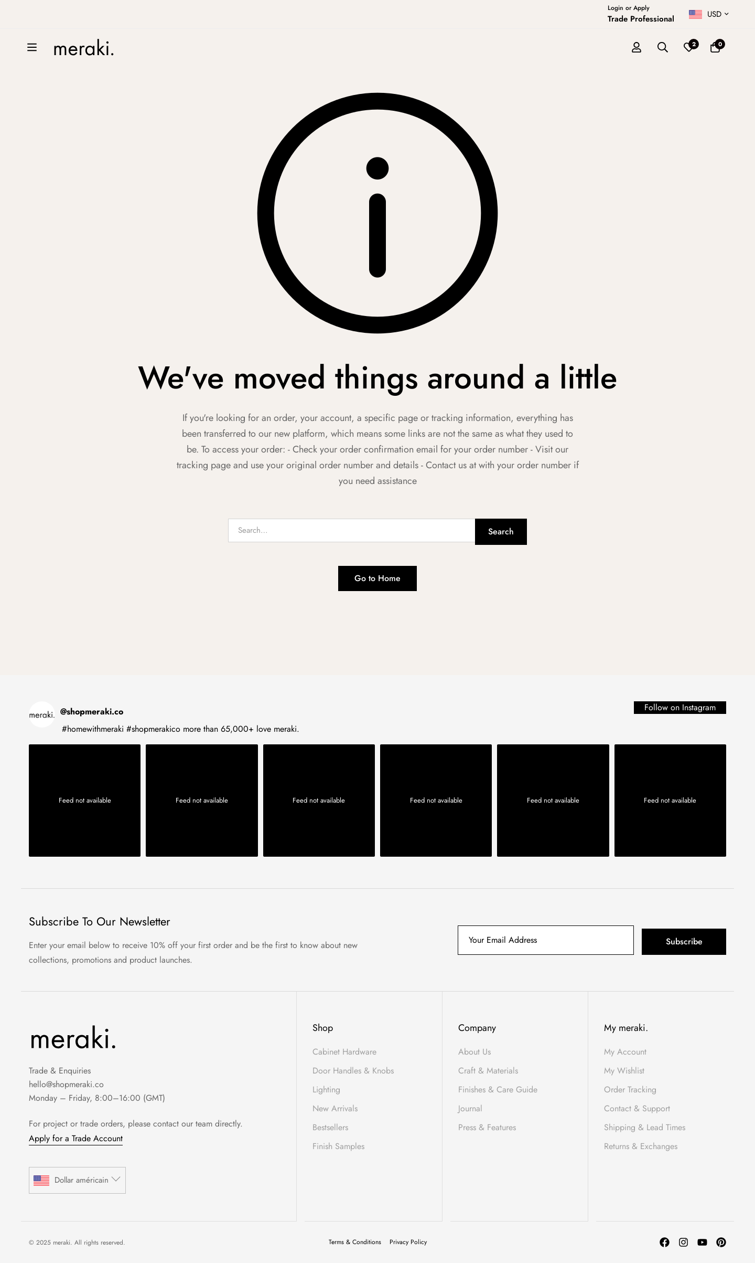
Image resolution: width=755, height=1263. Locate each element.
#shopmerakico (153, 729)
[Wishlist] (689, 48)
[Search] (663, 48)
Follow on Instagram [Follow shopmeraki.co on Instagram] (680, 707)
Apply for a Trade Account (76, 1138)
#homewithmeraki (93, 729)
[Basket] (715, 48)
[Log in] (636, 48)
